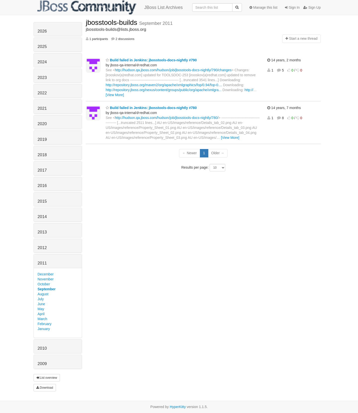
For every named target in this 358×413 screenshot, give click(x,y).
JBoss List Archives (110, 7)
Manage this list (263, 7)
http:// (249, 90)
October (44, 284)
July (41, 299)
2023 (42, 77)
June (41, 304)
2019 (42, 139)
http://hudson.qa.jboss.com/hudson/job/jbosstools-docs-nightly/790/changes (173, 70)
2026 (42, 31)
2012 (42, 247)
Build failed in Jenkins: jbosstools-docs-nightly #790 (151, 60)
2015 (42, 201)
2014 (42, 216)
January (44, 329)
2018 (42, 154)
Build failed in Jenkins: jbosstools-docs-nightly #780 (151, 108)
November (46, 279)
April (41, 314)
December (46, 274)
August (43, 294)
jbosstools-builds (112, 22)
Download (44, 387)
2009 (42, 363)
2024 (42, 62)
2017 (42, 170)
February (44, 324)
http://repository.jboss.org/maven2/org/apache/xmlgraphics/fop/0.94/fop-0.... (164, 85)
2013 (42, 232)
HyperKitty (178, 407)
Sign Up (312, 7)
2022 (42, 93)
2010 (42, 348)
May (41, 309)
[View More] (115, 95)
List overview (46, 377)
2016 (42, 185)
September (46, 289)
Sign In (292, 7)
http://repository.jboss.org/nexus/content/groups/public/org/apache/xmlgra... (164, 90)
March (42, 319)
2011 (42, 263)
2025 (42, 46)
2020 (42, 123)
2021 (42, 108)
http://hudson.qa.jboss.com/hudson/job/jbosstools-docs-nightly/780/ (166, 118)
